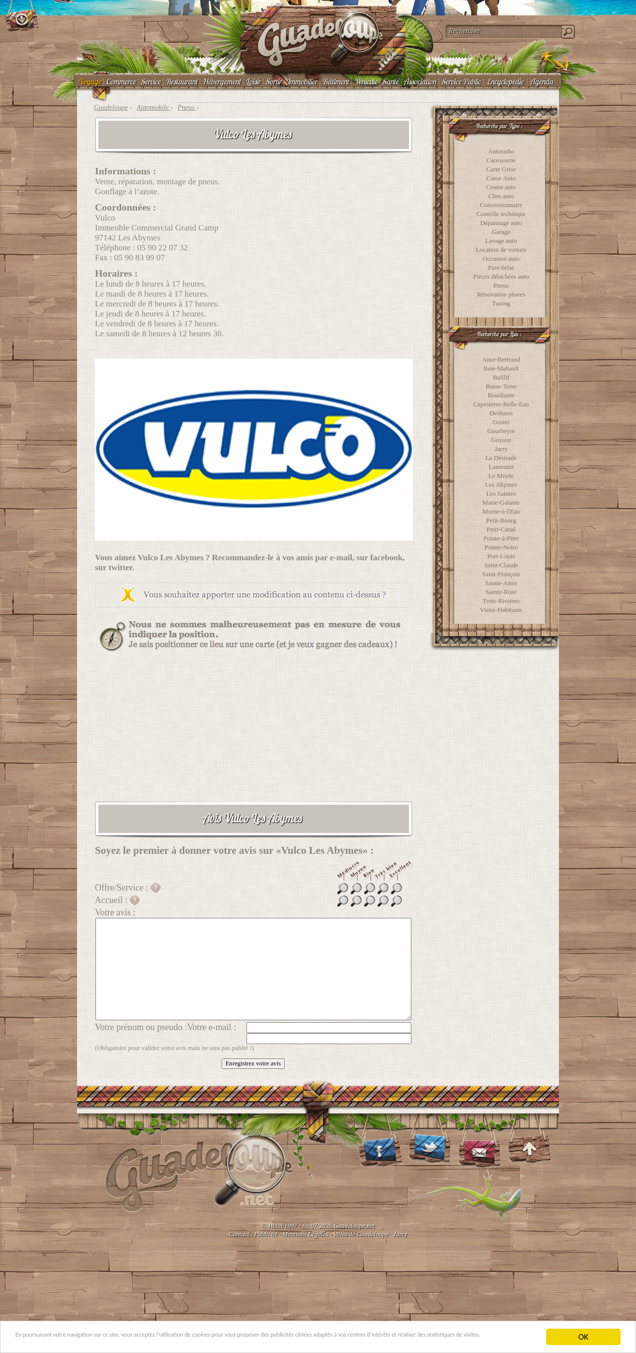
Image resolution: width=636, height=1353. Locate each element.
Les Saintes (501, 493)
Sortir (273, 81)
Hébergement (221, 81)
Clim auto (501, 196)
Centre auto (501, 187)
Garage (501, 231)
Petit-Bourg (501, 520)
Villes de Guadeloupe (361, 1234)
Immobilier (301, 81)
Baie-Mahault (501, 368)
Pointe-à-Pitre (501, 538)
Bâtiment (335, 81)
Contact (239, 1234)
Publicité (266, 1234)
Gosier (501, 422)
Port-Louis (501, 556)
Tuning (501, 303)
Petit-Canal (501, 529)
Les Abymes (501, 484)
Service (150, 81)
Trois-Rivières (501, 600)
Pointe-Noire (501, 547)
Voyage (90, 81)
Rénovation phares (501, 294)
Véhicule (365, 81)
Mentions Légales (305, 1234)
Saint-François (501, 574)
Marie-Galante (501, 502)
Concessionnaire (501, 205)
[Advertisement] (253, 726)
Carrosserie (501, 160)
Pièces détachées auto (501, 276)
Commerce (121, 81)
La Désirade (501, 457)
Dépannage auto (501, 222)
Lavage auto (501, 240)
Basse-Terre (501, 386)
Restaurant (181, 81)
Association (419, 81)
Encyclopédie (505, 81)
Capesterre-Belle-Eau (501, 404)
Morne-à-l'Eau (501, 511)
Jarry (501, 448)
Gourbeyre (501, 431)
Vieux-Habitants (501, 609)
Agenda (541, 81)
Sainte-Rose (501, 592)
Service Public (460, 81)
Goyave (501, 440)
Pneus (501, 285)
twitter (121, 567)
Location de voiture (501, 249)
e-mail (341, 557)
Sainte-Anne (501, 583)
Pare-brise (501, 267)
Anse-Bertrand (501, 359)
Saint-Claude (501, 565)
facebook (386, 557)
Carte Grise (501, 169)
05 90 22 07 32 (162, 247)
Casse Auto (501, 178)
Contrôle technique (501, 214)
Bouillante (500, 395)
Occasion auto (500, 258)
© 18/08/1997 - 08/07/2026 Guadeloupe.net (318, 1225)
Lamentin (501, 466)
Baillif (501, 377)
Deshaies (501, 413)
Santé (390, 81)
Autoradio (501, 151)
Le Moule (501, 475)
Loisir (252, 81)
